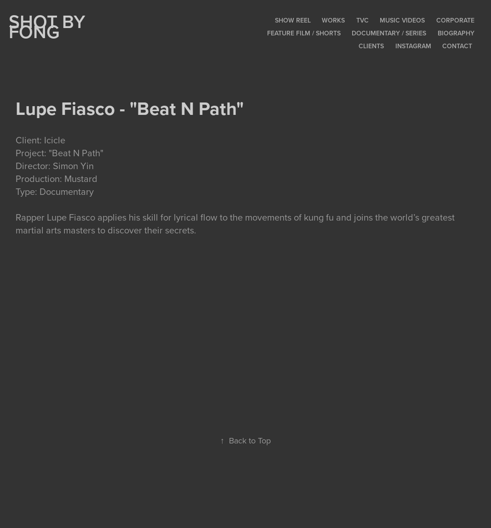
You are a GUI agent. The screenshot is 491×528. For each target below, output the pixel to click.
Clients (371, 46)
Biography (456, 33)
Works (333, 20)
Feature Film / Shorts (304, 33)
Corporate (455, 20)
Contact (457, 46)
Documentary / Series (389, 33)
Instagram (413, 46)
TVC (362, 20)
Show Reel (293, 20)
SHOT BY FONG (49, 26)
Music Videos (402, 20)
